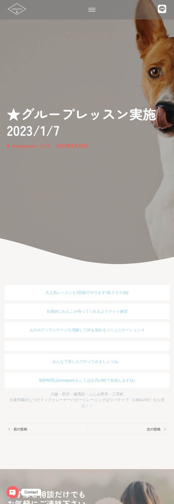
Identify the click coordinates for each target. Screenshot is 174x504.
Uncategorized (27, 146)
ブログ (51, 146)
